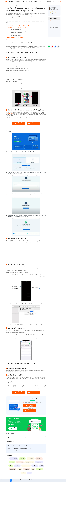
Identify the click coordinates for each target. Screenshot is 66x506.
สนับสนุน (49, 1)
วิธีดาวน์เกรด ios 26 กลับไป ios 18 (54, 27)
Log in (59, 1)
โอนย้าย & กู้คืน (24, 1)
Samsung (12, 462)
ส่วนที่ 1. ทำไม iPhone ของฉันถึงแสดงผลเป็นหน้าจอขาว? (18, 25)
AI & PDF (35, 1)
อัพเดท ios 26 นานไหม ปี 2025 (55, 35)
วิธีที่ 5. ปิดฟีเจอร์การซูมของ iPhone (16, 35)
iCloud (29, 472)
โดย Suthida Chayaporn (53, 8)
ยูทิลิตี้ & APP (30, 1)
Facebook (23, 472)
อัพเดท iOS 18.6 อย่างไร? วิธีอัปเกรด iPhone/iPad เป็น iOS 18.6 (55, 34)
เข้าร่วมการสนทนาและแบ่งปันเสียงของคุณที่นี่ (18, 438)
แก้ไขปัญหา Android (29, 462)
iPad (33, 469)
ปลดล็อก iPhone (20, 462)
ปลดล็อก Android (13, 458)
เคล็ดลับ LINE (22, 458)
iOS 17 (11, 465)
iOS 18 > (12, 5)
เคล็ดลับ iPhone (30, 458)
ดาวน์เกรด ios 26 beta (53, 25)
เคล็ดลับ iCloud (26, 469)
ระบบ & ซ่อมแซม (17, 1)
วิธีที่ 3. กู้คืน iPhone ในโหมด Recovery (16, 32)
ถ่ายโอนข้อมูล (12, 469)
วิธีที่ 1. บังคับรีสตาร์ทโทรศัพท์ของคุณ (16, 29)
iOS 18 (19, 469)
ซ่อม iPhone (17, 465)
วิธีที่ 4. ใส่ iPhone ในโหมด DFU (15, 34)
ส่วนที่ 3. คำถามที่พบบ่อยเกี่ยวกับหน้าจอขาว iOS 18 (17, 37)
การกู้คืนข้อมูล (39, 469)
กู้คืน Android (34, 465)
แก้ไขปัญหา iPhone (26, 465)
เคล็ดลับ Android (39, 462)
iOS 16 (41, 465)
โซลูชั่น (40, 1)
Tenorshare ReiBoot (9, 113)
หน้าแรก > (9, 5)
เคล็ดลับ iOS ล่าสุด (53, 18)
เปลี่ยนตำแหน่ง (39, 458)
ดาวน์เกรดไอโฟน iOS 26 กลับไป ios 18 (55, 23)
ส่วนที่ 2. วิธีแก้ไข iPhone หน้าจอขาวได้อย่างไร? (17, 27)
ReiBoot (16, 242)
